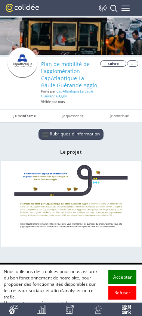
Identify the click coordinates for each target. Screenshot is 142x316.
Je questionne (73, 115)
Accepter (122, 282)
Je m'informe (24, 115)
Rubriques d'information (71, 134)
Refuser (122, 298)
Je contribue (119, 115)
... (133, 63)
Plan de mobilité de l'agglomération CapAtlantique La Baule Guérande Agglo (69, 74)
